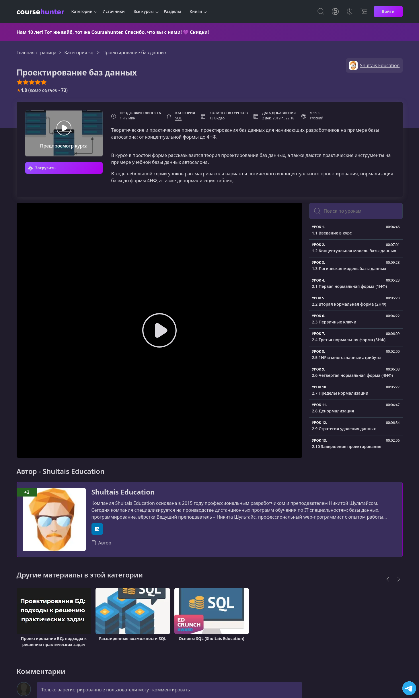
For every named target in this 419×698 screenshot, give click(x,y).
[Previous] (388, 579)
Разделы (172, 11)
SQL (178, 118)
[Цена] (364, 11)
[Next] (399, 579)
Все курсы (143, 11)
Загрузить (42, 167)
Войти (388, 11)
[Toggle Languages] (335, 11)
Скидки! (199, 32)
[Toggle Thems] (349, 11)
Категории (82, 11)
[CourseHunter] (40, 11)
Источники (113, 11)
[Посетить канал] (409, 688)
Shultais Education (123, 492)
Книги (196, 11)
